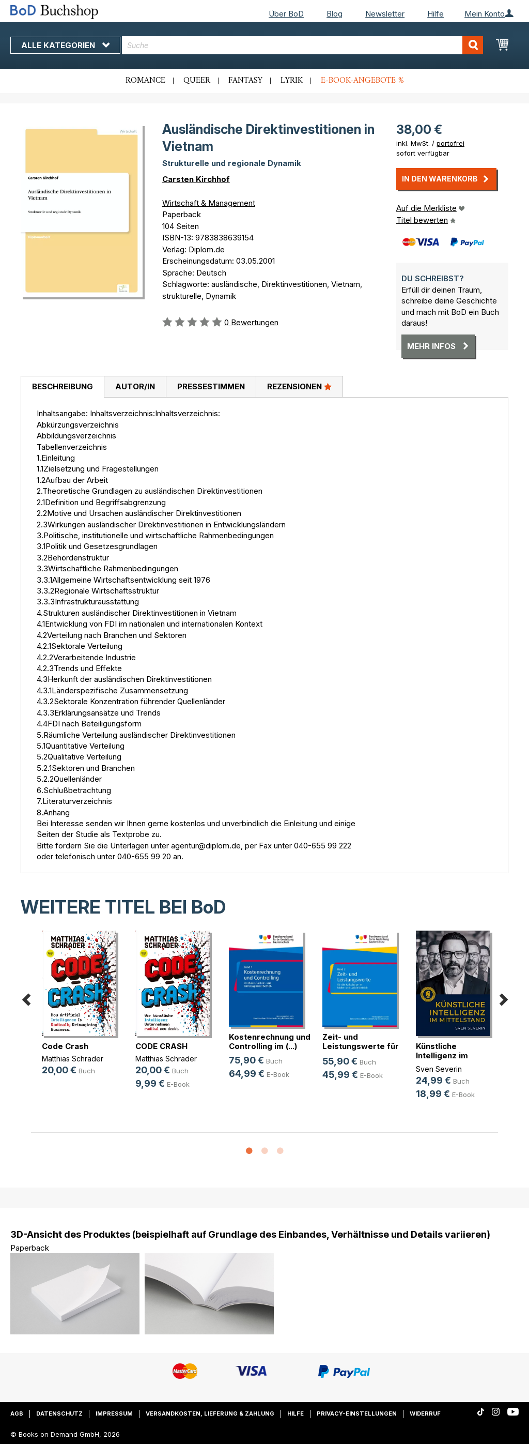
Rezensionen (299, 386)
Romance (145, 80)
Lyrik (292, 80)
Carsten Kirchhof (196, 179)
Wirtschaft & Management (208, 203)
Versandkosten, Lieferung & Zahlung (210, 1413)
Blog (334, 14)
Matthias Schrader (72, 1058)
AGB (16, 1413)
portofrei (450, 143)
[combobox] (302, 45)
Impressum (114, 1413)
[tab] (62, 387)
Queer (196, 80)
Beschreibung (62, 386)
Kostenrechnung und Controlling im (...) (269, 1041)
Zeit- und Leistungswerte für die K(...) (360, 1046)
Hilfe (435, 14)
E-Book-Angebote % (362, 80)
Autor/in (135, 386)
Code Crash (65, 1046)
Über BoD (286, 14)
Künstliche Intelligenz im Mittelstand (442, 1055)
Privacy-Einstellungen (357, 1413)
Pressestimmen (211, 386)
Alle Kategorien (65, 45)
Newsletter (384, 14)
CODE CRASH (161, 1046)
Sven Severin (439, 1069)
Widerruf (425, 1413)
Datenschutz (59, 1413)
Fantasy (245, 80)
